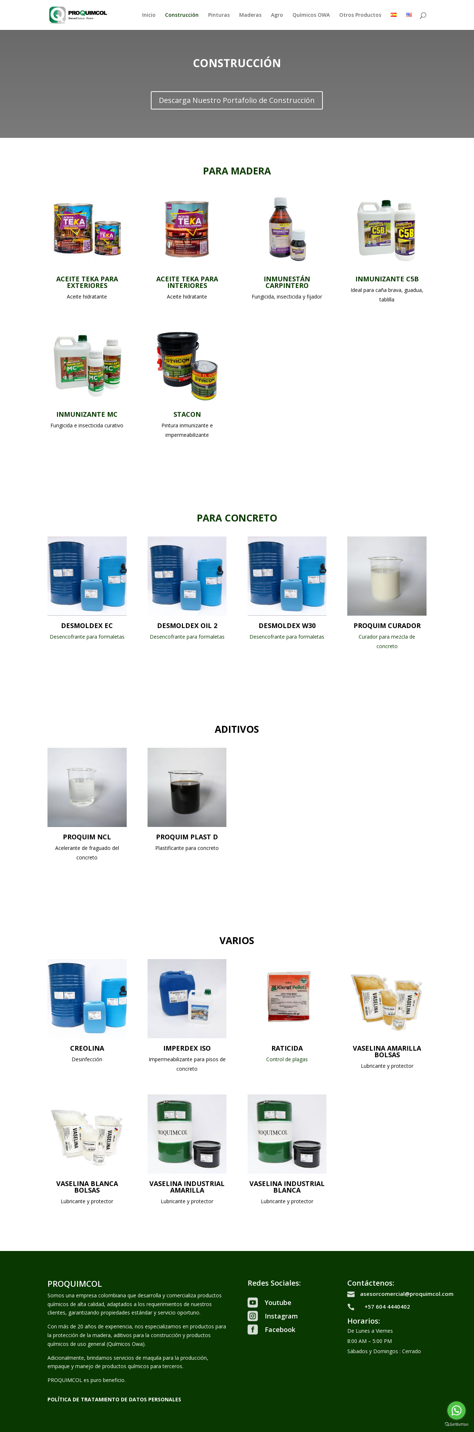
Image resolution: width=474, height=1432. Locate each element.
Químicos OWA (311, 15)
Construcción (182, 15)
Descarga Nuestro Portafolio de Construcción (237, 100)
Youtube (278, 1302)
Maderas (250, 15)
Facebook (280, 1329)
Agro (277, 15)
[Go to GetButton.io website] (456, 1424)
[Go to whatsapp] (456, 1410)
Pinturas (219, 15)
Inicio (149, 15)
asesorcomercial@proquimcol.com (407, 1293)
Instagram (281, 1316)
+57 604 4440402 (387, 1306)
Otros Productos (360, 15)
